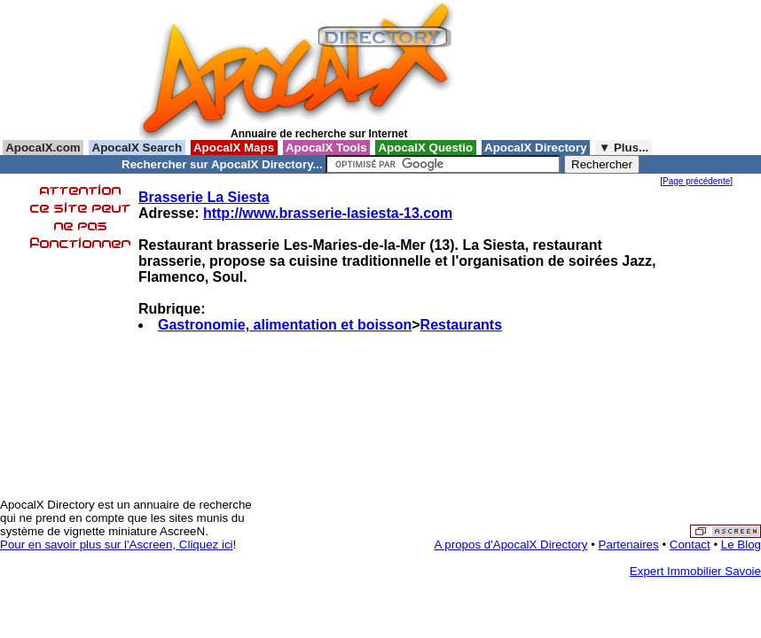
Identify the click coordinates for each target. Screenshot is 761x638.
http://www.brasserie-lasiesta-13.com (327, 213)
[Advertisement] (542, 70)
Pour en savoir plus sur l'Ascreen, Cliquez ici (116, 544)
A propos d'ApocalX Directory (511, 544)
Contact (690, 544)
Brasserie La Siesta (204, 197)
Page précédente (696, 181)
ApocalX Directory (536, 147)
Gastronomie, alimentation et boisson (285, 324)
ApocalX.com (43, 147)
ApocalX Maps (234, 147)
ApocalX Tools (327, 147)
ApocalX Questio (425, 147)
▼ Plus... (623, 147)
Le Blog (741, 544)
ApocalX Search (136, 147)
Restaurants (461, 324)
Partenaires (629, 544)
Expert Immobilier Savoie (695, 571)
